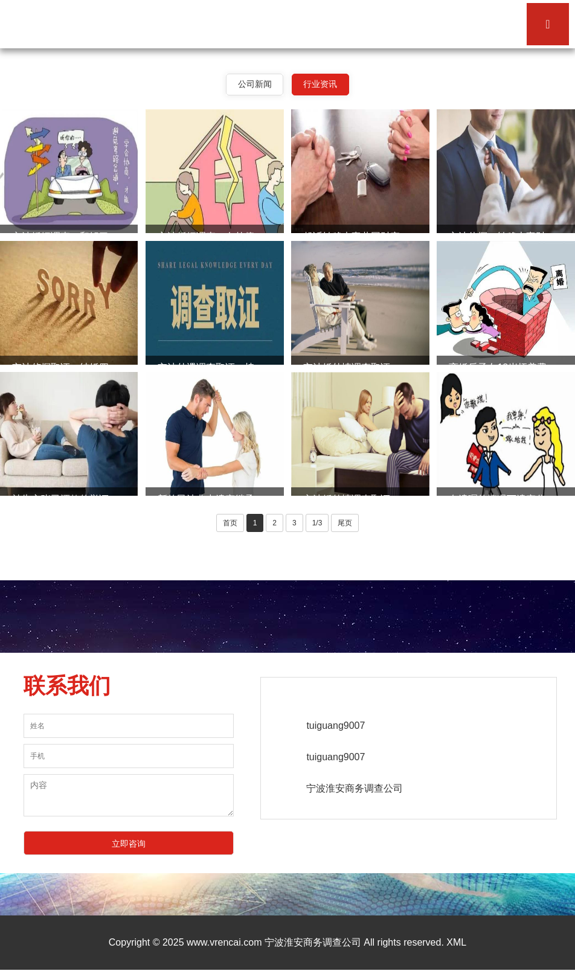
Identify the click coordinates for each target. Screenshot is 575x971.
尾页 (345, 523)
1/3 (317, 523)
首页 (230, 523)
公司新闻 (254, 84)
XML (456, 943)
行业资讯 (321, 84)
